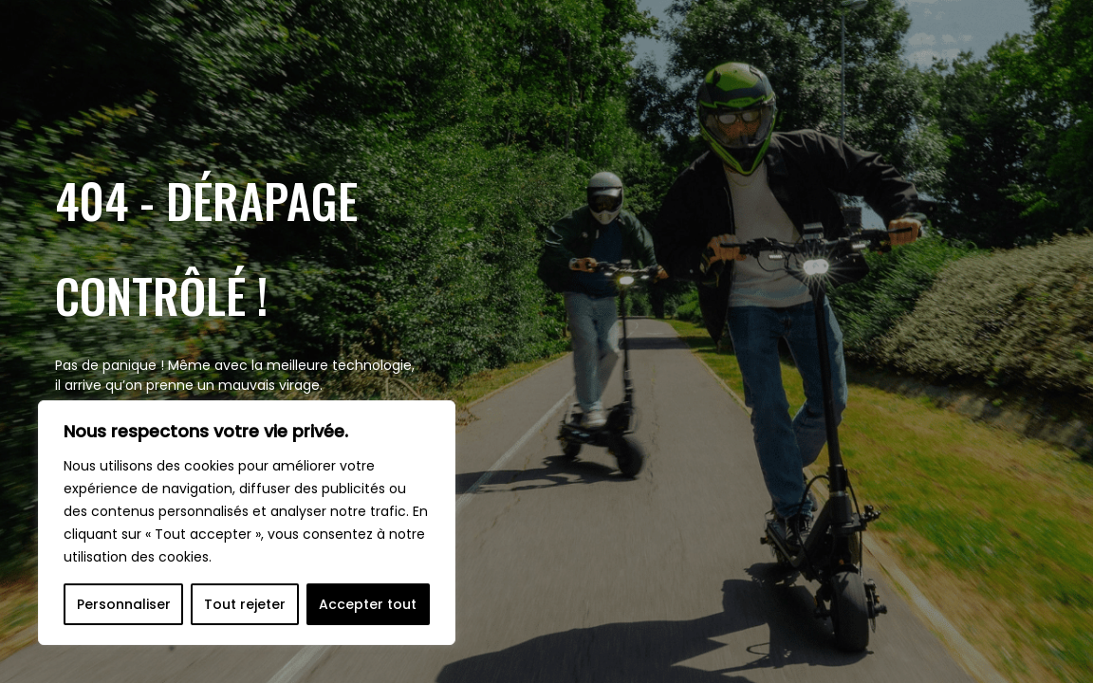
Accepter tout (368, 604)
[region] (246, 522)
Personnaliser (124, 604)
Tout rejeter (245, 604)
